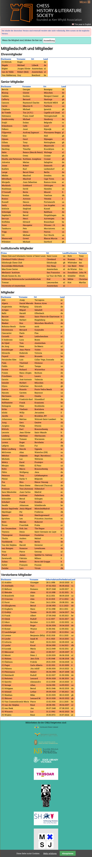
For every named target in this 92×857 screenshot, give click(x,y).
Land (45, 59)
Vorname (21, 59)
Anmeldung (49, 40)
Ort (32, 59)
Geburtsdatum (52, 579)
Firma (4, 253)
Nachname (6, 59)
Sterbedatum (65, 579)
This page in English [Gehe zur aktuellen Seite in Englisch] (82, 24)
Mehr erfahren (50, 853)
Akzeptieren (67, 853)
